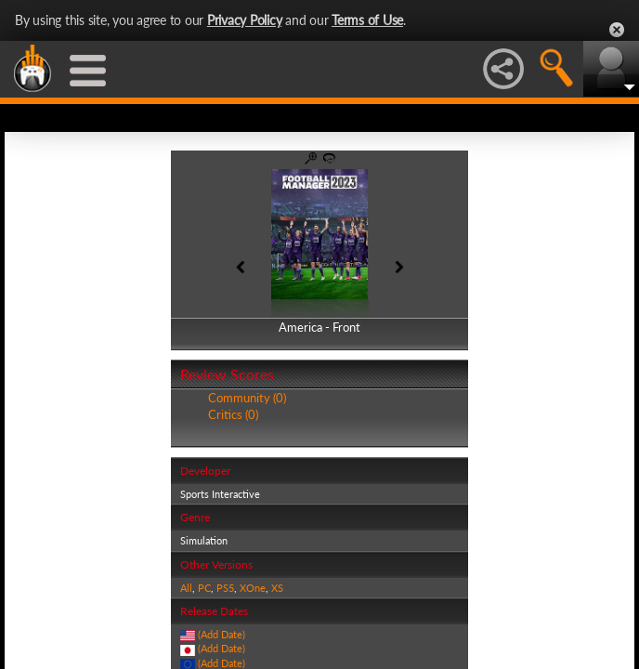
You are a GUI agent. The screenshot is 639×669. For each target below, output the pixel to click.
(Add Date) (221, 634)
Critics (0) (233, 414)
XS (277, 588)
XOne (253, 588)
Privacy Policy (244, 20)
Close (616, 29)
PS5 (225, 588)
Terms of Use (367, 20)
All (186, 588)
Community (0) (247, 397)
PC (204, 588)
